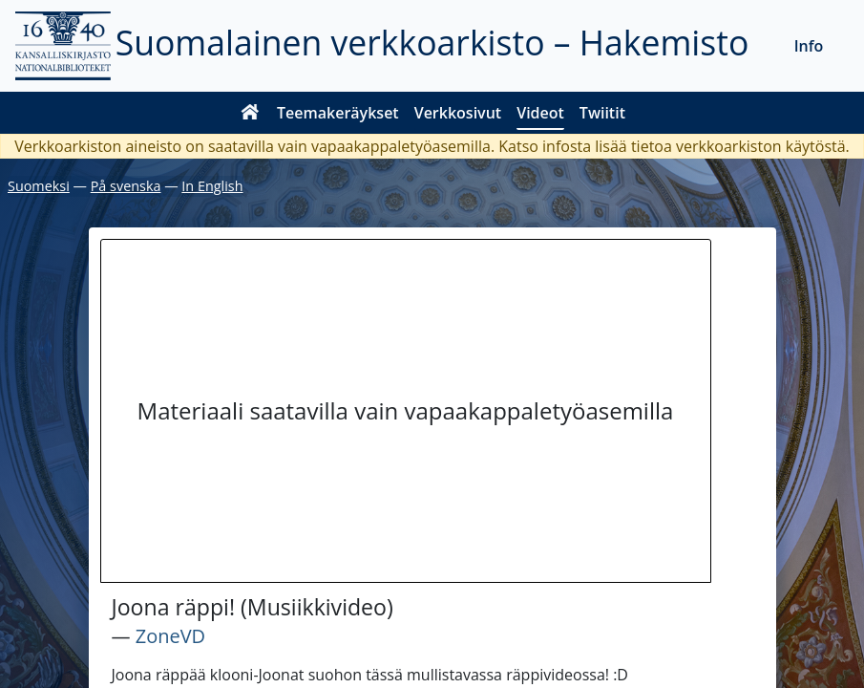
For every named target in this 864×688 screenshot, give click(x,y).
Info (809, 45)
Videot (540, 112)
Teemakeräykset (338, 112)
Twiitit (602, 112)
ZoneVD (170, 636)
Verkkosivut (457, 112)
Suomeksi (39, 186)
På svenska (126, 186)
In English (211, 186)
